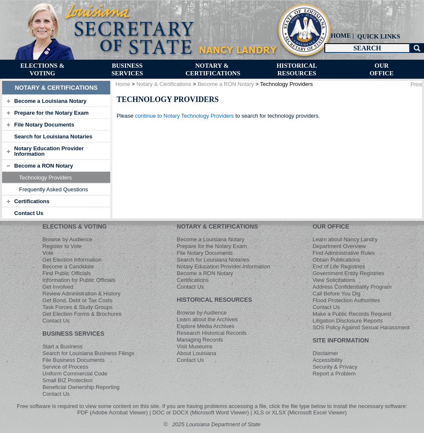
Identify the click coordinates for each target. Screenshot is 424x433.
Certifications (32, 201)
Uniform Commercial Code (74, 373)
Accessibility (327, 360)
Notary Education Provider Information (49, 151)
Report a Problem (334, 373)
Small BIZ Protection (67, 380)
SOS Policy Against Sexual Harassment (361, 327)
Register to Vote (62, 246)
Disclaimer (325, 353)
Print (416, 84)
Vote (47, 253)
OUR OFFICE (330, 226)
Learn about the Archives (207, 319)
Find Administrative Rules (343, 253)
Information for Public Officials (78, 280)
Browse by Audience (67, 239)
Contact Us (29, 213)
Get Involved (57, 287)
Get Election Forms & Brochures (81, 314)
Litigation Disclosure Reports (347, 320)
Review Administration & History (81, 293)
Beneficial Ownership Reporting (81, 387)
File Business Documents (73, 360)
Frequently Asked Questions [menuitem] (53, 189)
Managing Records (200, 339)
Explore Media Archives (205, 326)
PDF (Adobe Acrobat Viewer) (112, 412)
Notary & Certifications (164, 84)
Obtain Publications (336, 259)
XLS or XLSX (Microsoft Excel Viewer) (300, 412)
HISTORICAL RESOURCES (214, 299)
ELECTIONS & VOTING (74, 226)
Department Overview (339, 246)
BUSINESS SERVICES (73, 333)
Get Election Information (71, 259)
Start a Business (62, 346)
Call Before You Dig (336, 293)
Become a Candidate (68, 266)
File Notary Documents (44, 124)
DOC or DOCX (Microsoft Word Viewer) (200, 412)
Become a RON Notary (43, 166)
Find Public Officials (66, 273)
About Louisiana (196, 353)
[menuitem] (378, 36)
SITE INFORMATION (340, 340)
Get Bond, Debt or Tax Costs (77, 300)
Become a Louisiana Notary (50, 101)
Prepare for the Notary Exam (51, 113)
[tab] (56, 100)
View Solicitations (333, 280)
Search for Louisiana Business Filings (88, 353)
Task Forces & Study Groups (77, 307)
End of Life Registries (338, 266)
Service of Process (65, 367)
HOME (341, 35)
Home (122, 84)
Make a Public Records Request (351, 314)
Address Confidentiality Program (351, 287)
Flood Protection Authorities (346, 300)
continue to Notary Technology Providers (184, 116)
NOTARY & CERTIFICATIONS (217, 226)
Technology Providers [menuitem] (45, 177)
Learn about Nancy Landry (344, 239)
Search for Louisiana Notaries (53, 136)
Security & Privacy (334, 367)
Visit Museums (194, 346)
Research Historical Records (212, 333)
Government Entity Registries (348, 273)
